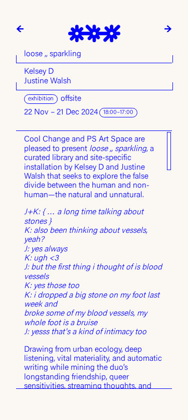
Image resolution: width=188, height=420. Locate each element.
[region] (94, 259)
